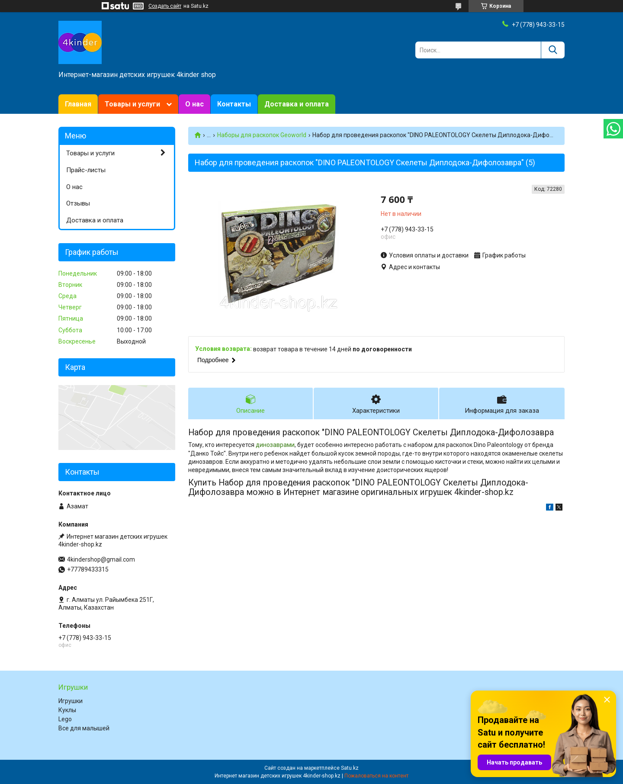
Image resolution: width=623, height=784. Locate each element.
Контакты (234, 104)
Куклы (67, 710)
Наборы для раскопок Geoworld (261, 135)
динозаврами (275, 448)
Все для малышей (83, 728)
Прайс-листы (86, 170)
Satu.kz (350, 768)
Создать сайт (164, 6)
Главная (78, 104)
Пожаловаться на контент (376, 776)
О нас (194, 104)
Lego (65, 719)
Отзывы (78, 203)
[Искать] (553, 50)
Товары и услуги (132, 104)
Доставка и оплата (296, 104)
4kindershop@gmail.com (101, 559)
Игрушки (70, 700)
